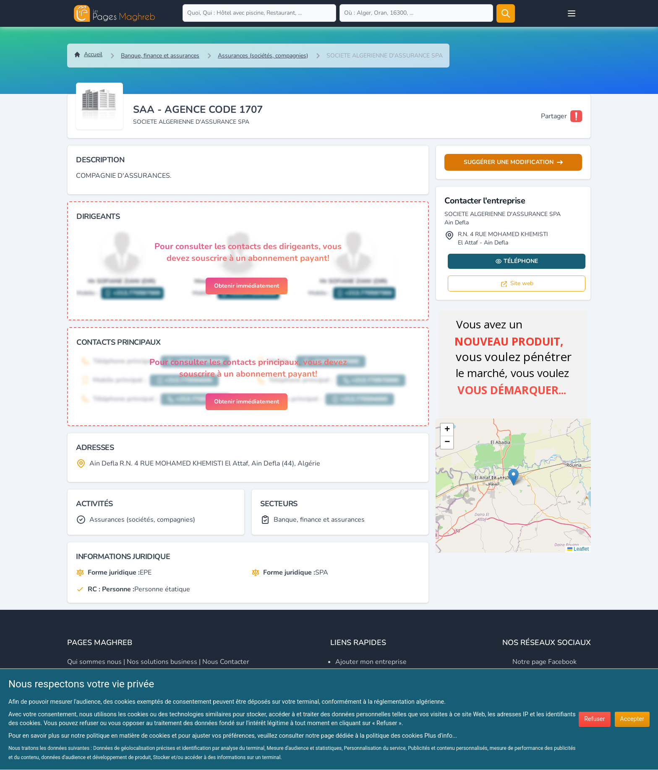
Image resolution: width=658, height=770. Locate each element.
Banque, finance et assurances (160, 56)
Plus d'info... (440, 735)
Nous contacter (225, 661)
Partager (554, 116)
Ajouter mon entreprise (371, 661)
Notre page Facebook (544, 661)
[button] (513, 477)
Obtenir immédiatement (246, 286)
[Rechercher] (505, 13)
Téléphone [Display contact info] (516, 261)
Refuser (594, 719)
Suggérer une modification (513, 162)
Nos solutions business (162, 661)
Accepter (632, 719)
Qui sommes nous (94, 661)
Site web (516, 283)
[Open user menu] (571, 13)
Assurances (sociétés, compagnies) (263, 56)
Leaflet (578, 549)
